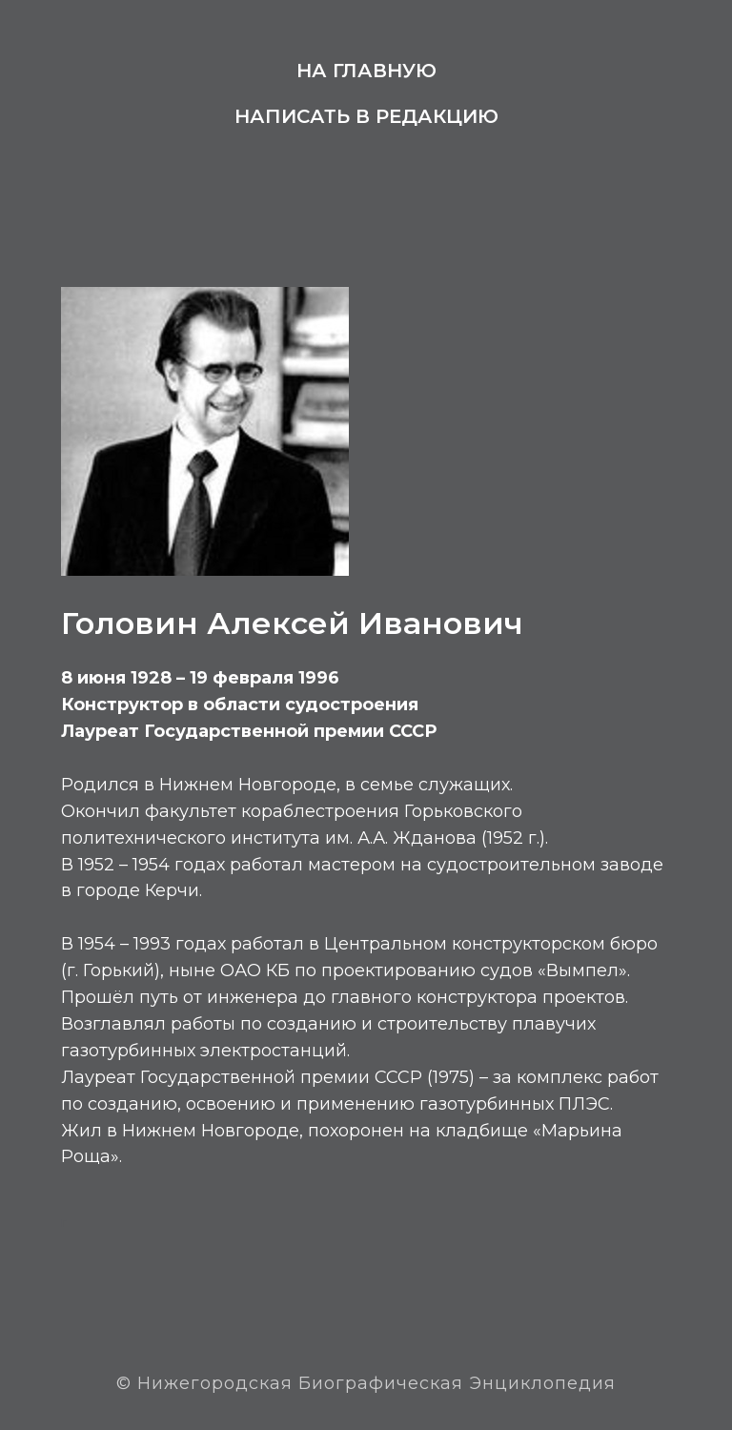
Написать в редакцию (366, 116)
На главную (366, 70)
